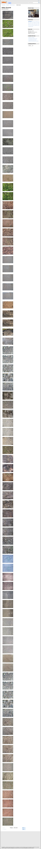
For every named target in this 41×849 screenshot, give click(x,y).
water (30, 26)
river (28, 25)
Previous (4, 829)
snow (31, 25)
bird (32, 21)
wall (28, 26)
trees (38, 25)
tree (37, 25)
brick (35, 21)
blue (33, 21)
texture (36, 25)
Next (23, 827)
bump (38, 21)
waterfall (32, 26)
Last (24, 829)
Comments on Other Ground (33, 38)
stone (34, 25)
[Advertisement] (20, 839)
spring (32, 25)
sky (29, 25)
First (3, 827)
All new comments (31, 37)
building (37, 21)
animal (30, 21)
